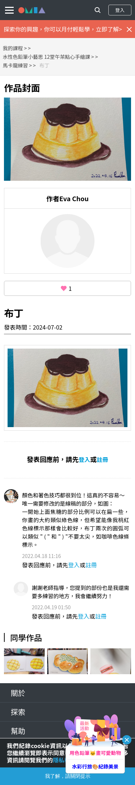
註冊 (102, 459)
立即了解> (109, 29)
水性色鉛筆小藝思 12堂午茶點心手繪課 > (48, 56)
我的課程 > (15, 48)
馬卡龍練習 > (17, 65)
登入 (120, 9)
